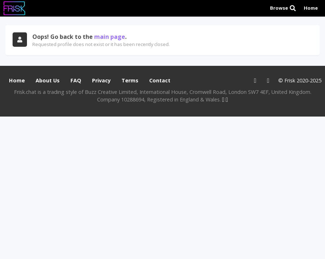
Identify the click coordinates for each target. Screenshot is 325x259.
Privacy (101, 80)
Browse (283, 8)
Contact (159, 80)
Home (311, 8)
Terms (130, 80)
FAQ (75, 80)
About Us (48, 80)
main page (109, 37)
